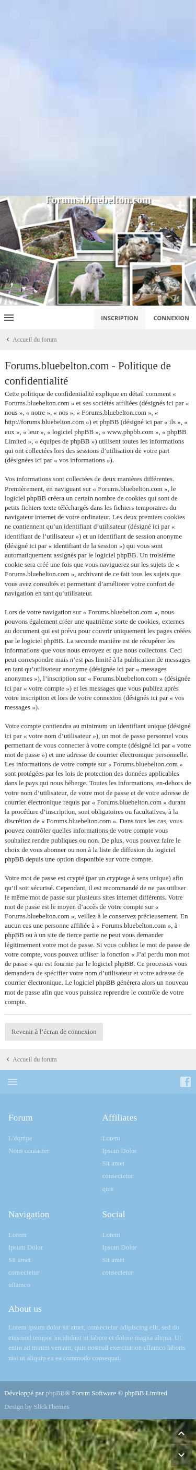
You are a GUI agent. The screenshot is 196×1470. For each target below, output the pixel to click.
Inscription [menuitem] (119, 318)
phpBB (55, 1393)
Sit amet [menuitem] (113, 1163)
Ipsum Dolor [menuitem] (119, 1150)
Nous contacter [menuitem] (28, 1150)
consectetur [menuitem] (117, 1176)
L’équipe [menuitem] (20, 1138)
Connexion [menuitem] (172, 318)
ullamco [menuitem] (19, 1285)
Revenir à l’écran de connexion (53, 1031)
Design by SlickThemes (36, 1406)
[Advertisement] (98, 98)
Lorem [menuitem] (111, 1138)
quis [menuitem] (108, 1189)
